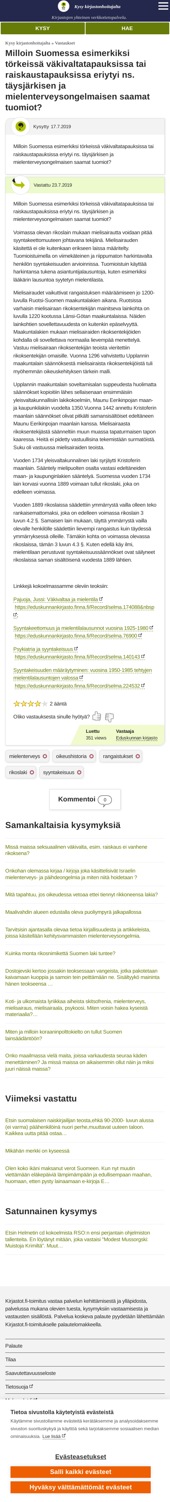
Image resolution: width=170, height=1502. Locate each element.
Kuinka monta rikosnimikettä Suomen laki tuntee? (60, 953)
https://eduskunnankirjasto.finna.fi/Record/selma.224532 (77, 686)
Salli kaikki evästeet (80, 1471)
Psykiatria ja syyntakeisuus (43, 649)
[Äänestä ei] (109, 717)
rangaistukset (118, 756)
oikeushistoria (71, 756)
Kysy (42, 28)
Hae (127, 28)
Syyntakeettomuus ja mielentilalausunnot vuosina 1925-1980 (80, 628)
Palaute (13, 1346)
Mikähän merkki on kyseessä (37, 1151)
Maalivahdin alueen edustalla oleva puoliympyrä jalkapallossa (73, 912)
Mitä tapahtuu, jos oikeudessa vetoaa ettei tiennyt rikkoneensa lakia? (81, 894)
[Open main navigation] (163, 6)
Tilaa (10, 1359)
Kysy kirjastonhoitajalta (27, 43)
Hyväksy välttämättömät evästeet (80, 1487)
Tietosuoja (16, 1387)
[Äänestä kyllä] (97, 716)
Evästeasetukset (80, 1456)
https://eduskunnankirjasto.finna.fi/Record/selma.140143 (77, 657)
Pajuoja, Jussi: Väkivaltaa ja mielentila (55, 599)
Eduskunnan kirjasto (136, 737)
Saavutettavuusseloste (30, 1373)
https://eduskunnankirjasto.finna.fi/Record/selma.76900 (76, 636)
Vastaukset (65, 43)
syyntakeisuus (58, 772)
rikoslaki (18, 772)
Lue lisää (51, 1436)
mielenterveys (24, 756)
